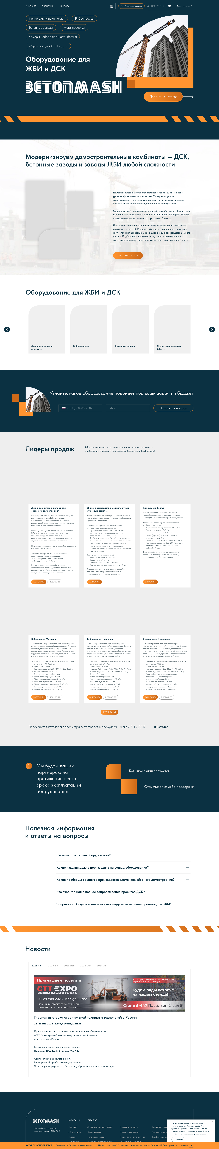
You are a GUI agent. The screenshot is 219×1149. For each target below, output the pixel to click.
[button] (131, 6)
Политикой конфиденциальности (193, 1134)
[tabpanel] (109, 1023)
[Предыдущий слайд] (7, 329)
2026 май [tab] (36, 965)
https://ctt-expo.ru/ (61, 1058)
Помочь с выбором (173, 408)
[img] (187, 96)
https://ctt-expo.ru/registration (65, 1062)
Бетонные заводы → (126, 345)
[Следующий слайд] (212, 329)
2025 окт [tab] (53, 965)
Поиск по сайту (183, 6)
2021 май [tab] (102, 965)
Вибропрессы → (82, 345)
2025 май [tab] (69, 965)
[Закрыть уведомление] (212, 1121)
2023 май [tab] (85, 965)
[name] (128, 408)
